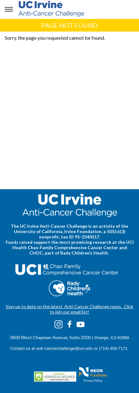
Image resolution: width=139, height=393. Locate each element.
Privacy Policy (93, 380)
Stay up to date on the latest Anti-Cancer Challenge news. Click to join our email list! (69, 309)
